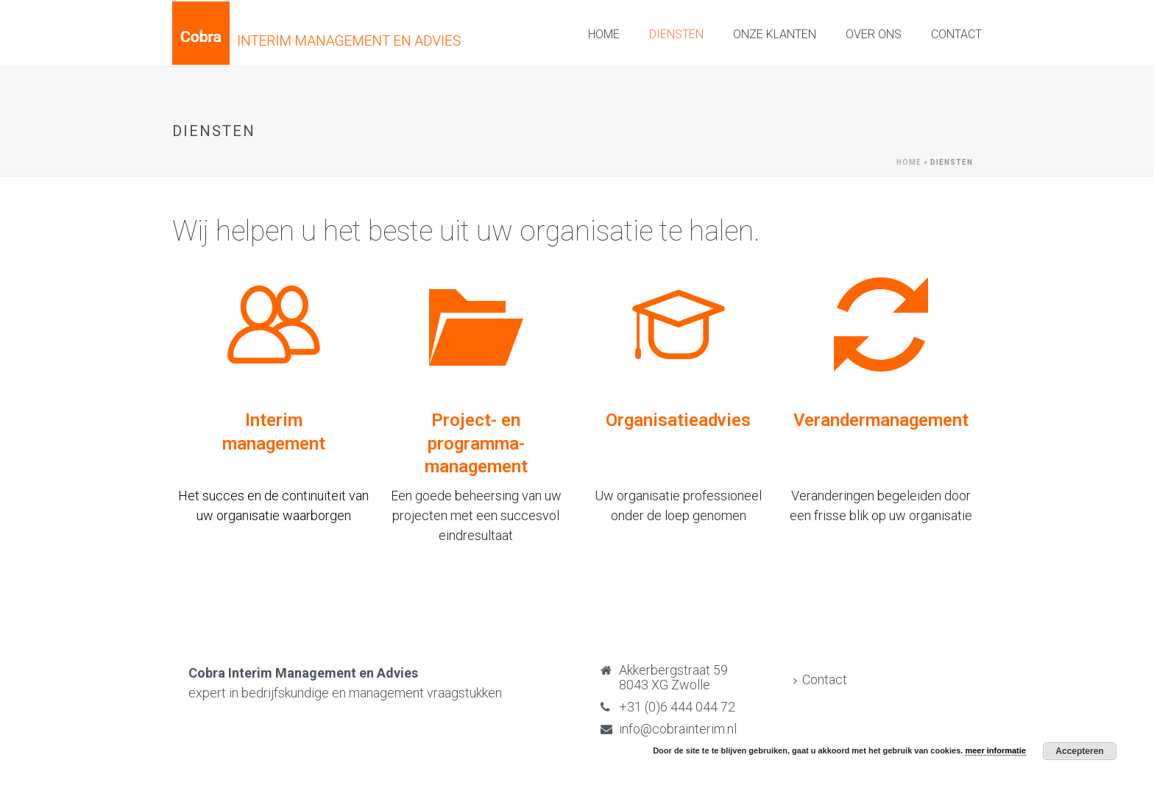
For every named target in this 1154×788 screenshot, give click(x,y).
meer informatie (995, 750)
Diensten (676, 34)
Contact (956, 34)
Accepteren (1079, 751)
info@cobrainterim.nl (678, 729)
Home (604, 34)
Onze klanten (774, 34)
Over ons (874, 34)
